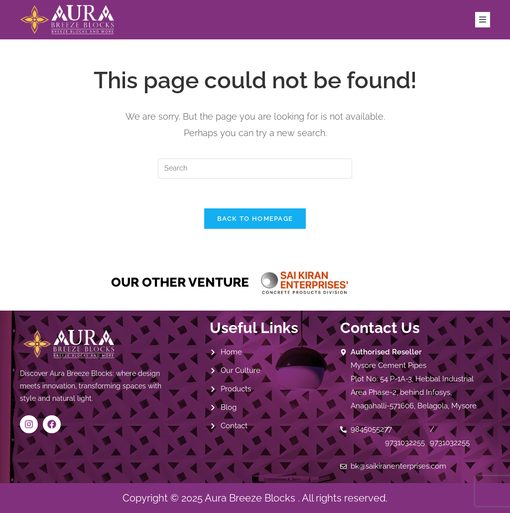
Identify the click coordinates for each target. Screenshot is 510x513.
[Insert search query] (255, 168)
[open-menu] (482, 19)
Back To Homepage (255, 218)
